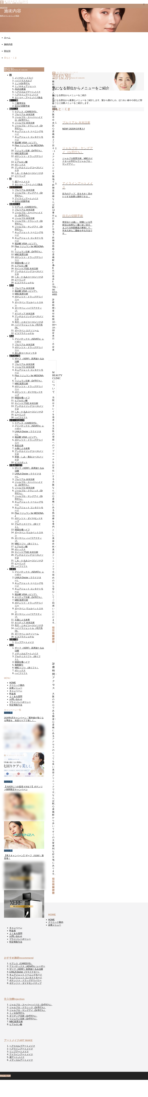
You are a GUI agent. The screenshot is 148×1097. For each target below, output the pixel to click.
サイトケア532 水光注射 (26, 268)
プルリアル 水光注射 (25, 114)
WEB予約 (4, 8)
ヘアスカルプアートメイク (27, 92)
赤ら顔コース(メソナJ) (26, 353)
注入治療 (14, 999)
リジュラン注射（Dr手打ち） (29, 151)
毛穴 (11, 285)
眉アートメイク (22, 182)
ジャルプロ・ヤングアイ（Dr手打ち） (27, 1010)
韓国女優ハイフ (22, 263)
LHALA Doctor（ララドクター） (24, 972)
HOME (12, 683)
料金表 (12, 694)
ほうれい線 (14, 356)
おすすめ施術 (18, 957)
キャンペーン (15, 691)
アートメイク (18, 1040)
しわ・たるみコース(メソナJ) (29, 173)
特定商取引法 (15, 705)
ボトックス (20, 165)
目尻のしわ (14, 204)
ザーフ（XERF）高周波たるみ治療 (26, 969)
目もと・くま (15, 187)
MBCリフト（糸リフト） (27, 544)
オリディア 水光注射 (25, 313)
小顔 (11, 645)
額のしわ (13, 109)
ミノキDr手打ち (22, 83)
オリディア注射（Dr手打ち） (29, 597)
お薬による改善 (22, 448)
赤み (11, 336)
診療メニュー (15, 688)
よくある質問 (15, 696)
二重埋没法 (20, 103)
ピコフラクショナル (24, 282)
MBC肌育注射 (21, 153)
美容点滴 (19, 445)
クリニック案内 (16, 685)
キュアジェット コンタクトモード (25, 977)
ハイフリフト (21, 417)
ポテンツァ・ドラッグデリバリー (25, 980)
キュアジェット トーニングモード (25, 975)
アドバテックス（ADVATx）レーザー (27, 966)
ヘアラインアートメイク (26, 95)
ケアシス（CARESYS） (26, 112)
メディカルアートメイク (26, 653)
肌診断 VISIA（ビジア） (26, 142)
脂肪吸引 (19, 665)
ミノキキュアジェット (25, 86)
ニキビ (12, 569)
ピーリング (20, 176)
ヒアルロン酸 (21, 162)
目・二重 (13, 100)
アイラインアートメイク (26, 198)
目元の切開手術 (22, 106)
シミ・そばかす (16, 420)
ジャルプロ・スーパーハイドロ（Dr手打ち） (30, 1005)
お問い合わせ (15, 699)
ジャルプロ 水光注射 (25, 123)
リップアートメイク (24, 642)
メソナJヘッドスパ (24, 78)
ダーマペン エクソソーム (27, 330)
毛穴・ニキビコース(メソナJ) (29, 322)
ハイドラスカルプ (23, 81)
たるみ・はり (15, 465)
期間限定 (8, 713)
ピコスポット (21, 462)
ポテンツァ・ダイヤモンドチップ (25, 983)
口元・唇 (13, 639)
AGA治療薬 (20, 89)
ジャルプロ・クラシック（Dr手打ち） (27, 1007)
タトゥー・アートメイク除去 (29, 97)
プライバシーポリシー (20, 702)
